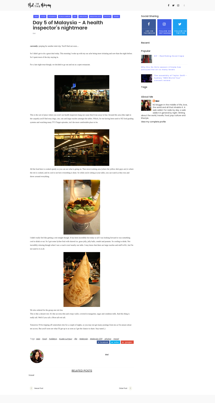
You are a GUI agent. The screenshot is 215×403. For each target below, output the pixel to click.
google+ (127, 342)
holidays (52, 16)
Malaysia (83, 16)
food (43, 16)
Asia (36, 16)
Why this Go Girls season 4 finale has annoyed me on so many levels (161, 68)
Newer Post (38, 388)
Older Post (123, 388)
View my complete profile (153, 121)
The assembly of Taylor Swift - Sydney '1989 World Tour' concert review (170, 78)
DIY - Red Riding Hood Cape (169, 56)
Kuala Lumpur (64, 16)
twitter (115, 342)
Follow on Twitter (180, 26)
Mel (34, 33)
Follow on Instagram (164, 26)
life (74, 16)
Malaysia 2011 (95, 16)
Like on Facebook (149, 26)
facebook (103, 342)
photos (107, 16)
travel (116, 16)
